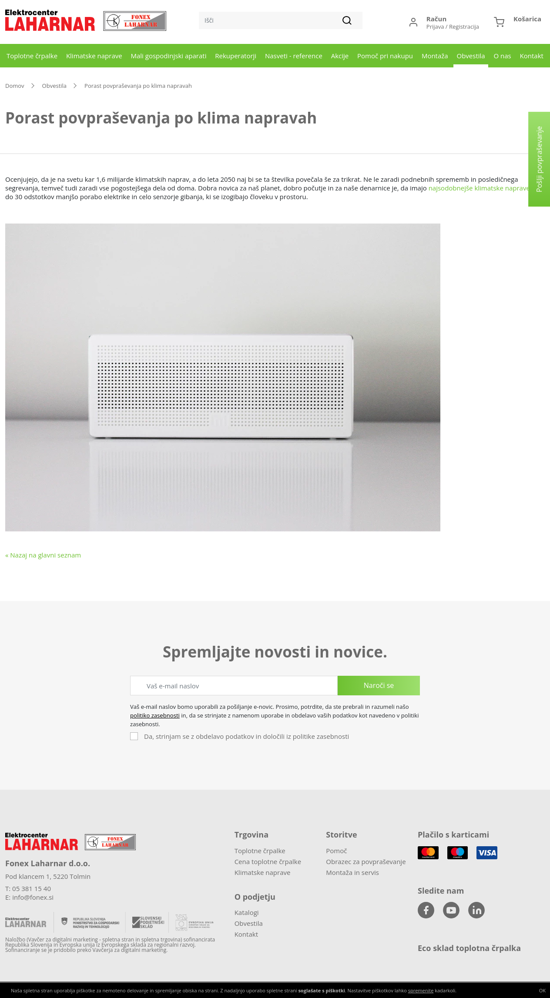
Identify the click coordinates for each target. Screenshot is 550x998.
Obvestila (470, 55)
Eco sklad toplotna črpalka (469, 948)
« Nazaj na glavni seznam (43, 555)
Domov (14, 86)
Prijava (435, 26)
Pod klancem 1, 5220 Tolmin (48, 876)
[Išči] (280, 20)
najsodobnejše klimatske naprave (479, 188)
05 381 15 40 (31, 888)
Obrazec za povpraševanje (366, 861)
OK (542, 990)
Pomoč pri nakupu (385, 55)
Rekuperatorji (235, 55)
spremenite (421, 990)
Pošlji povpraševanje (539, 159)
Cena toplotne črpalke (268, 861)
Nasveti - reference (293, 55)
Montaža (435, 55)
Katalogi (247, 912)
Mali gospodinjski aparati (169, 55)
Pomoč (336, 850)
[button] (517, 22)
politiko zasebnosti (155, 715)
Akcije (340, 55)
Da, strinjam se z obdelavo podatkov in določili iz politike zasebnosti (246, 736)
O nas (502, 55)
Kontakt (531, 55)
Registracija (464, 26)
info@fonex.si (33, 897)
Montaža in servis (352, 872)
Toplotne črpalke (32, 55)
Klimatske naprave (94, 55)
